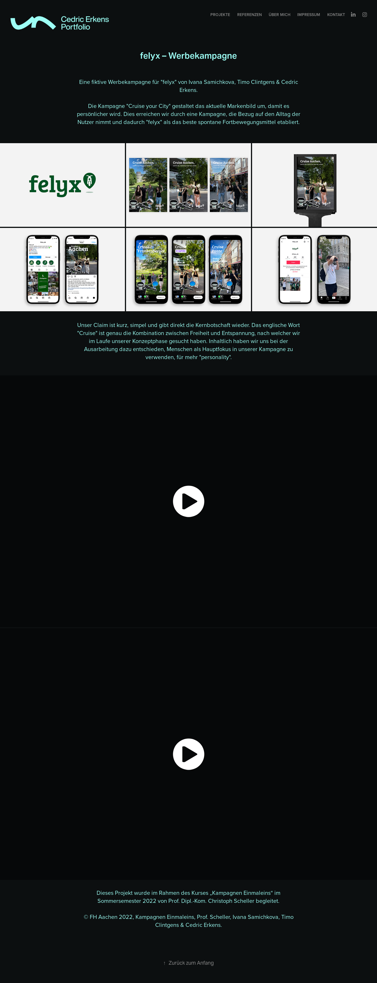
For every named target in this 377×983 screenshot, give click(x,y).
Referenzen (249, 14)
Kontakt (336, 14)
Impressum (308, 14)
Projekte (220, 14)
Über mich (279, 14)
